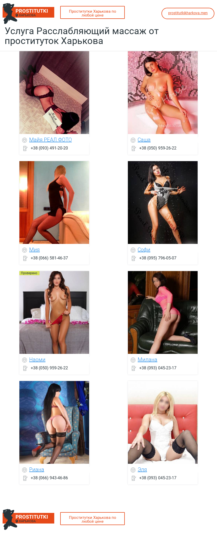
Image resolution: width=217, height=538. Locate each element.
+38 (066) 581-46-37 (49, 258)
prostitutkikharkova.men (188, 13)
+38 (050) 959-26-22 (157, 148)
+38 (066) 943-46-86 (49, 477)
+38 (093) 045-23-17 (157, 367)
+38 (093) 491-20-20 (49, 148)
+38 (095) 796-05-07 (157, 258)
